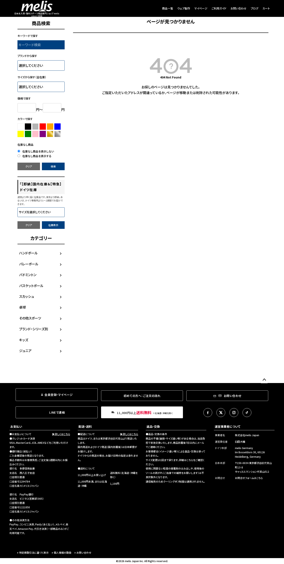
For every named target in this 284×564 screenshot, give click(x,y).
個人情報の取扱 (62, 552)
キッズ (23, 339)
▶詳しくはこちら (61, 434)
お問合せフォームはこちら (249, 478)
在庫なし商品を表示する (34, 156)
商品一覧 (167, 8)
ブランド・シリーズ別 (33, 328)
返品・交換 (153, 426)
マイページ (200, 8)
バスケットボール (31, 285)
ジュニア (25, 350)
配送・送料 (85, 426)
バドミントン (27, 274)
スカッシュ (26, 296)
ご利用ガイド (219, 8)
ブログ (254, 8)
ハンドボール (28, 252)
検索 (53, 166)
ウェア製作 (183, 8)
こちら (190, 460)
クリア (28, 166)
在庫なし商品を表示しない (35, 151)
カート (266, 8)
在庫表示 (53, 225)
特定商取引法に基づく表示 (34, 552)
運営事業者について (227, 426)
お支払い (16, 426)
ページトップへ (264, 379)
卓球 (22, 307)
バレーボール (28, 263)
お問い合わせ (239, 8)
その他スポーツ (30, 318)
